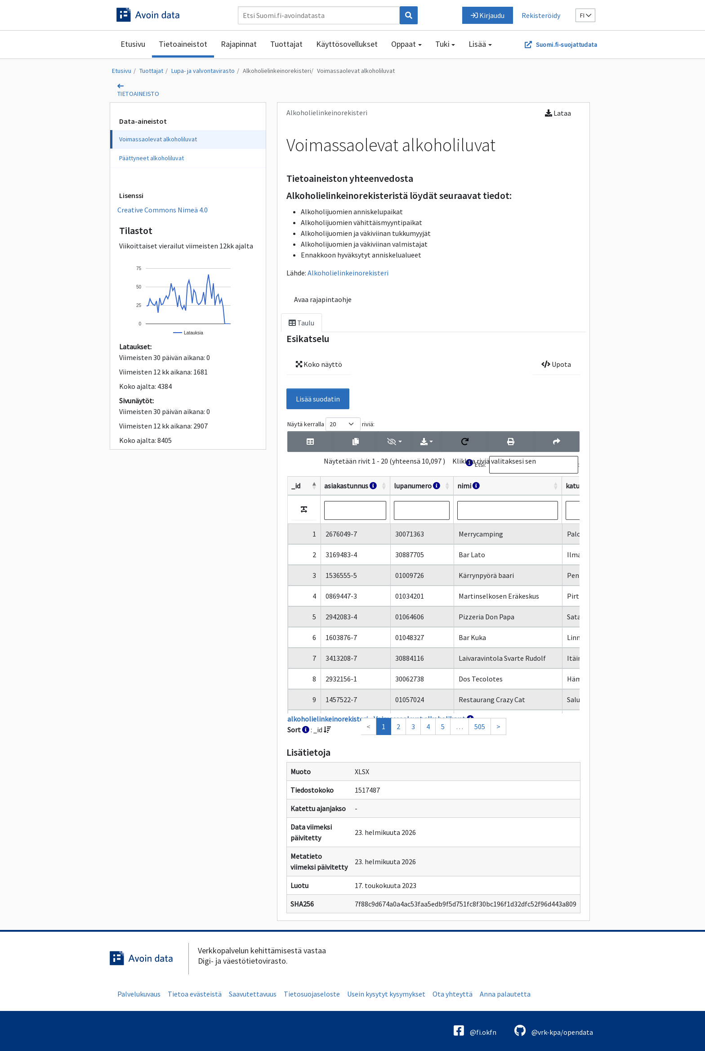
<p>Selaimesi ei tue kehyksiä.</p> (433, 576)
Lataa (558, 112)
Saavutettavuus (253, 993)
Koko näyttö (319, 364)
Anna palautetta (505, 993)
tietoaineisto (138, 94)
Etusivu (132, 44)
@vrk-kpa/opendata (553, 1030)
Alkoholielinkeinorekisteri (277, 71)
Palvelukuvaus (139, 993)
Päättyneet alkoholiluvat (151, 158)
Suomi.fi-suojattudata (566, 45)
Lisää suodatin (318, 398)
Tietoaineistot (183, 44)
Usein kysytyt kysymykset (386, 993)
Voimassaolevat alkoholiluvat (356, 71)
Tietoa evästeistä (195, 993)
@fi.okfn (475, 1030)
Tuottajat (286, 44)
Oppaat (403, 44)
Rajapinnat (239, 44)
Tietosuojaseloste (312, 993)
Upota (556, 364)
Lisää (477, 44)
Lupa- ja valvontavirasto (203, 71)
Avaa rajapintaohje (323, 299)
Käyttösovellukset (347, 44)
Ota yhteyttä (453, 993)
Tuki (442, 44)
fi (585, 15)
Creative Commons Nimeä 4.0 (162, 209)
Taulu (301, 322)
